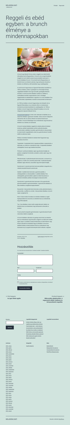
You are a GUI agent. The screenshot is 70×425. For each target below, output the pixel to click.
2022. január (9, 411)
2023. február (9, 403)
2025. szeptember (10, 353)
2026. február (9, 349)
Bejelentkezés (50, 346)
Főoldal (56, 5)
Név (18, 267)
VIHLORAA (23, 238)
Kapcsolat (61, 5)
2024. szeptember (10, 369)
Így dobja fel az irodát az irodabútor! (34, 330)
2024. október (9, 367)
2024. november (9, 365)
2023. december (9, 383)
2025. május (9, 357)
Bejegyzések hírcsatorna (52, 348)
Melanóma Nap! (11, 5)
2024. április (8, 377)
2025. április (8, 359)
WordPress (61, 419)
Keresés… (8, 319)
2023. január (9, 405)
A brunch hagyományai (23, 114)
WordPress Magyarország (53, 351)
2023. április (8, 399)
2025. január (9, 363)
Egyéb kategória (41, 236)
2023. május (9, 397)
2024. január (9, 381)
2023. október (9, 387)
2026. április (8, 348)
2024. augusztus (10, 371)
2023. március (9, 401)
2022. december (9, 407)
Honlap (19, 275)
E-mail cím (39, 267)
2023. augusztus (10, 391)
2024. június (8, 375)
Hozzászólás (20, 253)
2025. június (8, 355)
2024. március (9, 379)
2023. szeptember (10, 389)
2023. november (9, 385)
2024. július (8, 373)
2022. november (9, 409)
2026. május (9, 346)
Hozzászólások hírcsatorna (53, 349)
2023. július (8, 393)
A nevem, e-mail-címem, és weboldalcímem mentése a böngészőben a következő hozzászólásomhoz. (35, 283)
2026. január (9, 351)
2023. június (8, 395)
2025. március (9, 361)
